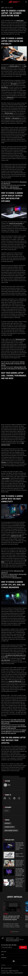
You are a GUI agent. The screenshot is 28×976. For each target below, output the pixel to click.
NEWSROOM (3, 957)
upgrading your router (16, 535)
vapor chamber (5, 478)
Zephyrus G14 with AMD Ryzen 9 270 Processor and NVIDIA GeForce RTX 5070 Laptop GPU (13, 731)
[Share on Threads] (19, 798)
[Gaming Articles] (10, 938)
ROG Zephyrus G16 (17, 188)
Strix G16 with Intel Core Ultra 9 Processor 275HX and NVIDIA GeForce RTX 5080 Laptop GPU (13, 726)
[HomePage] (2, 938)
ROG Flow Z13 (7, 183)
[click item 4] (16, 931)
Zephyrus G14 (10, 97)
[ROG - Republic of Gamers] (14, 2)
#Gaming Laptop (9, 827)
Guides (6, 810)
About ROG (3, 951)
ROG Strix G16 (18, 363)
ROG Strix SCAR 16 (14, 66)
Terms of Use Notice (13, 970)
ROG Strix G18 (13, 576)
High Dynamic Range (21, 339)
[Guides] (17, 938)
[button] (2, 2)
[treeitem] (11, 914)
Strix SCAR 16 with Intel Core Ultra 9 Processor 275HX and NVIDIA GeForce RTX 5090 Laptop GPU (13, 721)
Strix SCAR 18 (4, 87)
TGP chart (3, 462)
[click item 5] (17, 931)
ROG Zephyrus (15, 118)
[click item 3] (14, 931)
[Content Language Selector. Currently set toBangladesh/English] (6, 968)
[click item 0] (10, 931)
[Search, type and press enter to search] (26, 2)
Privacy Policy (4, 970)
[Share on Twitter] (9, 798)
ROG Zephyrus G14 (12, 368)
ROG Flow (7, 118)
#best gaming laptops (11, 830)
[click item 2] (13, 931)
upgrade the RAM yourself (15, 681)
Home (2, 954)
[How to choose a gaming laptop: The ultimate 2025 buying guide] (16, 940)
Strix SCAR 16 (14, 84)
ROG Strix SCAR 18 (14, 187)
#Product (7, 823)
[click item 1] (12, 931)
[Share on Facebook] (5, 798)
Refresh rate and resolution (15, 223)
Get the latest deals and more (8, 945)
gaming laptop (20, 20)
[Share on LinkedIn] (14, 798)
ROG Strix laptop (9, 113)
